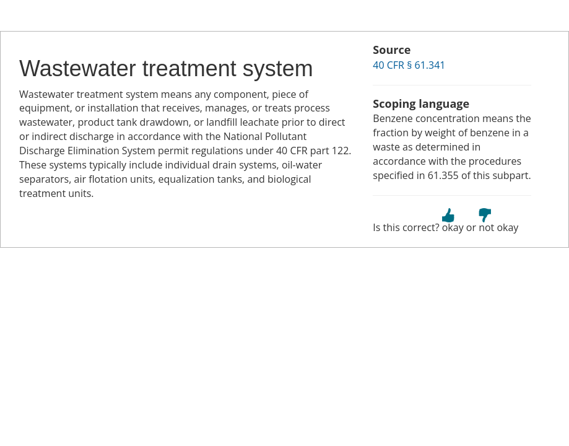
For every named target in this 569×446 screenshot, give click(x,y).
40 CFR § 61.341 (409, 65)
